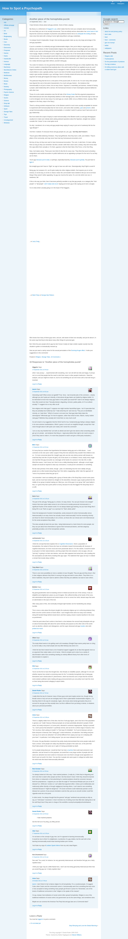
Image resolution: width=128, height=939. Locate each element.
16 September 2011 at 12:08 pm (40, 717)
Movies (6, 81)
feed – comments (110, 40)
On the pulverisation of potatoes (114, 61)
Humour (6, 61)
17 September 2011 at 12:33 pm (40, 833)
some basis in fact (92, 31)
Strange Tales (8, 111)
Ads (5, 22)
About (112, 3)
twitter (107, 45)
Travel (6, 117)
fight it (31, 162)
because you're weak (42, 160)
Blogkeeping (8, 36)
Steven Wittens (76, 935)
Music (5, 84)
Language (7, 64)
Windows (7, 123)
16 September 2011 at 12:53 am (40, 668)
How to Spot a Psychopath (22, 8)
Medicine (6, 73)
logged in (40, 919)
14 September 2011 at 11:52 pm (40, 540)
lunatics (83, 626)
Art (5, 31)
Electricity (7, 45)
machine (70, 750)
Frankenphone (109, 59)
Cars (5, 42)
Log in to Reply (37, 384)
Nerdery (6, 86)
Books (6, 39)
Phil (33, 666)
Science (6, 100)
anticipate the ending (83, 34)
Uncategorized (8, 120)
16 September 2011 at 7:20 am (40, 693)
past (81, 108)
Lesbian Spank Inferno (53, 845)
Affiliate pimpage (9, 25)
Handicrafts (7, 59)
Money (6, 78)
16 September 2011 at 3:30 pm (40, 771)
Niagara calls (109, 56)
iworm (34, 389)
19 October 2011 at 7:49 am (39, 880)
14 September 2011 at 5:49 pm (40, 369)
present (88, 108)
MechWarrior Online (10, 70)
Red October (36, 769)
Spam (5, 109)
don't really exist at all (51, 184)
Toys (5, 114)
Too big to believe (110, 64)
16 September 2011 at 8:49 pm (40, 814)
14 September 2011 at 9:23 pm (40, 447)
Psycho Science (9, 92)
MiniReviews (8, 75)
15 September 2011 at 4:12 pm (40, 640)
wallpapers (108, 48)
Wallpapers (120, 3)
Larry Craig (35, 241)
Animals (6, 28)
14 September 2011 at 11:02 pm (40, 498)
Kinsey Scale (71, 94)
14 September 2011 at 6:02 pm (40, 391)
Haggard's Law (51, 29)
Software (6, 106)
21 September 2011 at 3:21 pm (40, 857)
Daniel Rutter (36, 690)
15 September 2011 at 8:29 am (40, 569)
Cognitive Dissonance (66, 544)
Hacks (6, 56)
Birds (5, 33)
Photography (8, 89)
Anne (34, 715)
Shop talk (7, 103)
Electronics (7, 47)
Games (6, 53)
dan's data (108, 34)
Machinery (7, 67)
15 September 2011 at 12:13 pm (40, 589)
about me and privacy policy (113, 31)
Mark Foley (35, 295)
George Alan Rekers (47, 295)
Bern (33, 445)
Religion (6, 95)
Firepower (7, 50)
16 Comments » (56, 357)
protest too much (37, 628)
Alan (33, 831)
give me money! (110, 43)
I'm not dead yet (36, 923)
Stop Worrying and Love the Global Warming (83, 925)
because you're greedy (77, 160)
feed (106, 37)
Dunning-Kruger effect (78, 350)
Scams (6, 98)
